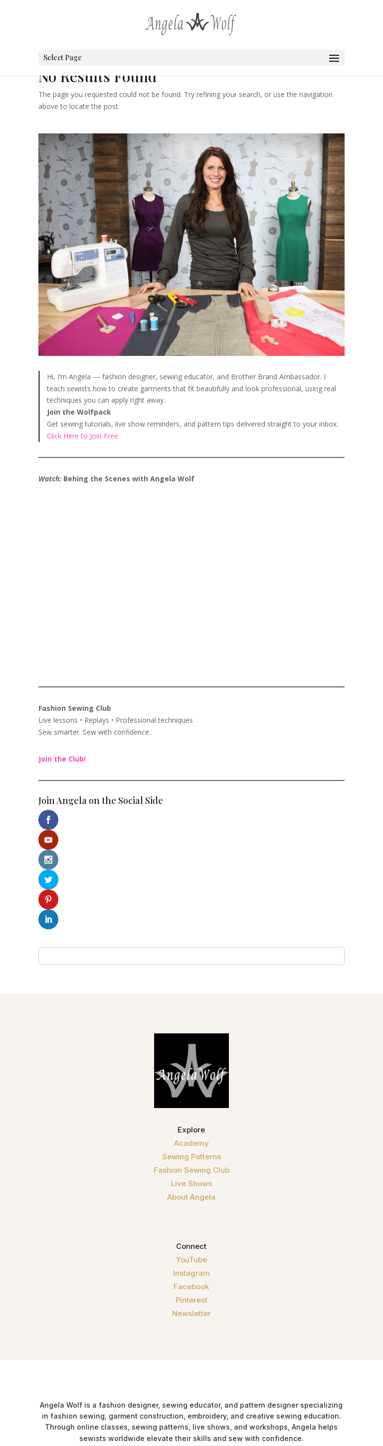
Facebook (191, 1207)
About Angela (191, 1117)
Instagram (191, 1193)
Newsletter (191, 1233)
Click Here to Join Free (82, 436)
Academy (191, 1063)
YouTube (191, 1180)
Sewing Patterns (191, 1077)
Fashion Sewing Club (191, 1090)
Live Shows (191, 1104)
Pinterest (191, 1220)
